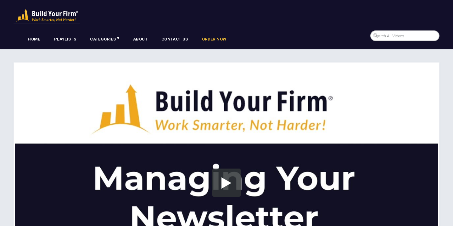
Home (34, 39)
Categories (104, 38)
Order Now (214, 39)
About (140, 39)
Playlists (65, 39)
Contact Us (174, 39)
